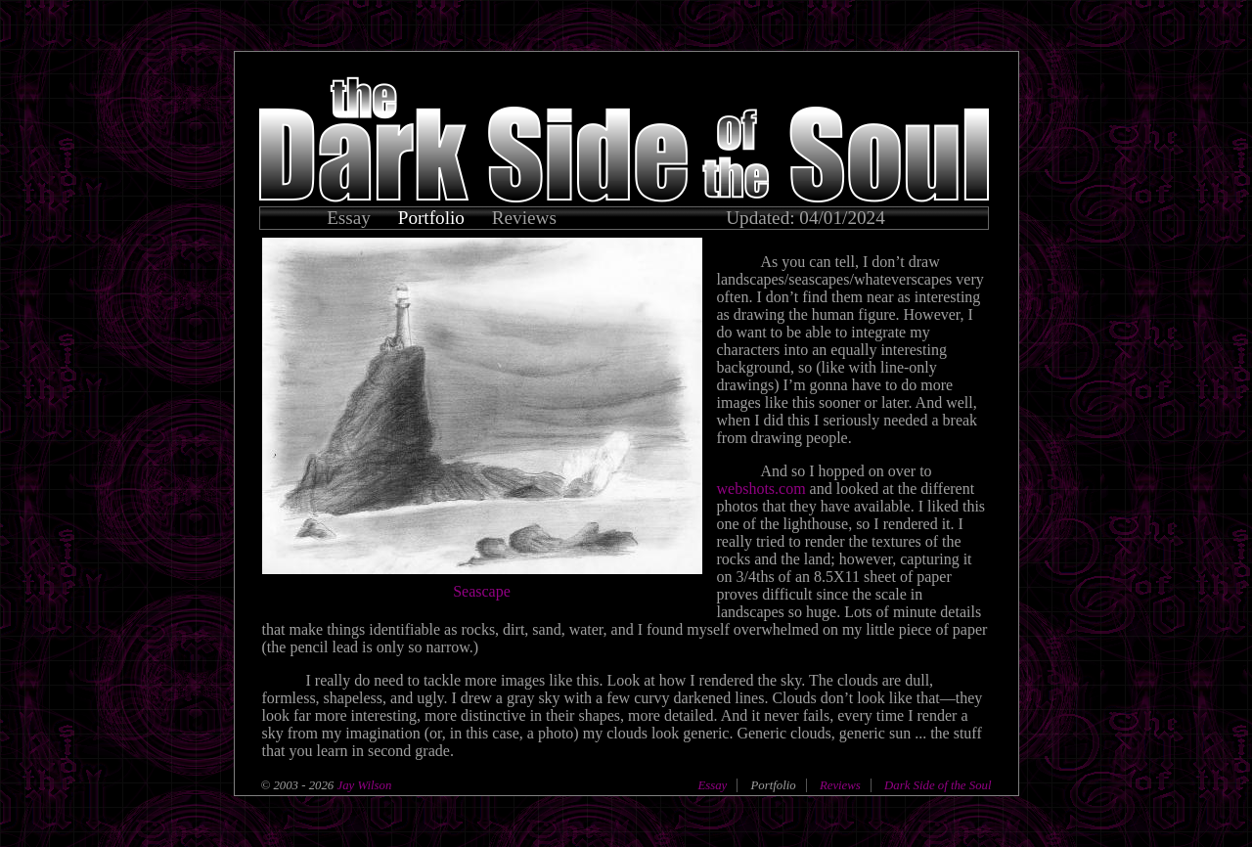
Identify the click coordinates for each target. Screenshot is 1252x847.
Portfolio (431, 217)
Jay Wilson (362, 785)
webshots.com (761, 488)
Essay (349, 217)
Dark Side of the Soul (937, 785)
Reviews (524, 217)
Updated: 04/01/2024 (805, 217)
